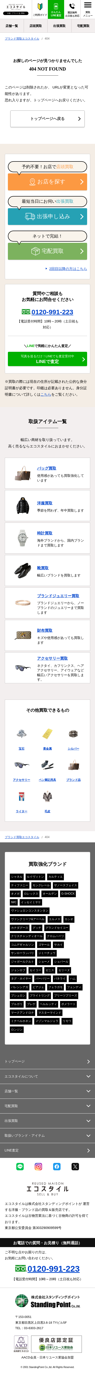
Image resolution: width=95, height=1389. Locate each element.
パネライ (60, 978)
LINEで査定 (47, 359)
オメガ (15, 893)
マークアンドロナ (22, 1012)
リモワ (67, 1021)
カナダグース (19, 927)
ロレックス (31, 893)
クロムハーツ (55, 936)
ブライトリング (40, 995)
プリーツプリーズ (65, 995)
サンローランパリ (22, 953)
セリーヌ (64, 970)
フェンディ (74, 987)
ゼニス (49, 970)
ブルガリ (16, 1004)
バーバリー (42, 978)
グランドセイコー (56, 927)
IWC (14, 902)
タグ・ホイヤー (21, 978)
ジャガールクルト (22, 961)
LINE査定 (12, 1150)
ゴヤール (44, 944)
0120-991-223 (52, 312)
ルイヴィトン (35, 876)
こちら (45, 394)
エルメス (54, 919)
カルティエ (55, 876)
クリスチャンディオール (27, 936)
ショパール (61, 961)
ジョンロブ (18, 970)
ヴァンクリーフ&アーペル (28, 919)
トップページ (15, 1061)
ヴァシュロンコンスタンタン (29, 910)
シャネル (16, 876)
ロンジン (16, 1029)
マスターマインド (49, 1012)
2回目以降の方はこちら (68, 269)
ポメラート (68, 1004)
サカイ (58, 944)
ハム (73, 978)
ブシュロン (18, 995)
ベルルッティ (48, 1004)
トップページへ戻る (47, 119)
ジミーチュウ (47, 953)
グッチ (37, 927)
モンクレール (41, 885)
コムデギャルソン (22, 944)
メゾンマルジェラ (46, 1021)
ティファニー (19, 885)
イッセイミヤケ (31, 902)
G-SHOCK (68, 893)
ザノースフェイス (65, 885)
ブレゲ (31, 1004)
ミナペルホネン (21, 1021)
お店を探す (47, 182)
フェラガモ (55, 987)
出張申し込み (48, 216)
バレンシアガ (19, 987)
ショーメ (44, 961)
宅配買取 (47, 251)
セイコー (35, 970)
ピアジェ (38, 987)
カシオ (69, 919)
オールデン (50, 893)
